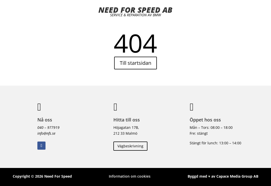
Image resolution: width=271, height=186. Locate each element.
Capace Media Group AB (237, 176)
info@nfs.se (46, 133)
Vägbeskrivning (130, 146)
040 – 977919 (48, 127)
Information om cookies (129, 176)
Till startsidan (135, 62)
